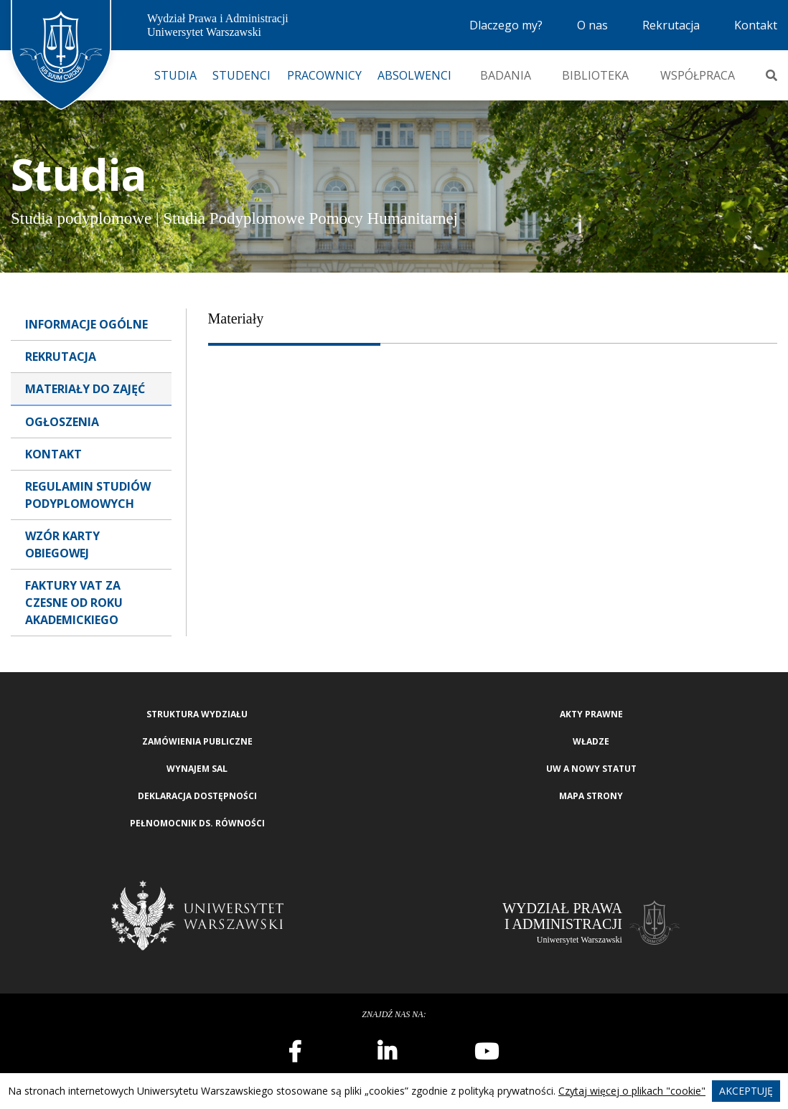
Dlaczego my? (506, 25)
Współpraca (697, 75)
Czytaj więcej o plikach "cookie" (631, 1091)
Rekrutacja (671, 25)
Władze (591, 741)
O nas (592, 25)
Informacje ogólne (86, 324)
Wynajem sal (197, 769)
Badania (505, 75)
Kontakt (755, 25)
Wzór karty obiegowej (62, 544)
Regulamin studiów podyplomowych (88, 494)
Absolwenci (414, 75)
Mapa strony (591, 796)
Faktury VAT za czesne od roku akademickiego (74, 602)
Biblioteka (595, 75)
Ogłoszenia (62, 422)
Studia (175, 75)
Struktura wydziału (197, 714)
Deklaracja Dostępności (197, 796)
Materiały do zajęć (85, 389)
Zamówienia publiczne (197, 741)
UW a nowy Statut (591, 769)
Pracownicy (324, 75)
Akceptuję (746, 1091)
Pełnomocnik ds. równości (197, 823)
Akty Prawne (591, 714)
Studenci (241, 75)
